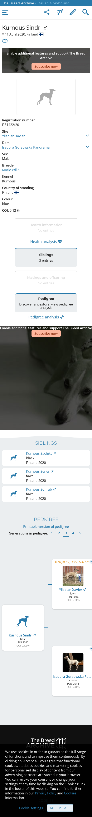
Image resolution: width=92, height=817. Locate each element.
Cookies (70, 793)
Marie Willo (11, 157)
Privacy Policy (45, 793)
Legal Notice (46, 738)
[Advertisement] (46, 54)
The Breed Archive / (19, 3)
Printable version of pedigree (46, 499)
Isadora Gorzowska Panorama (26, 134)
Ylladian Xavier (13, 123)
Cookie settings (31, 808)
